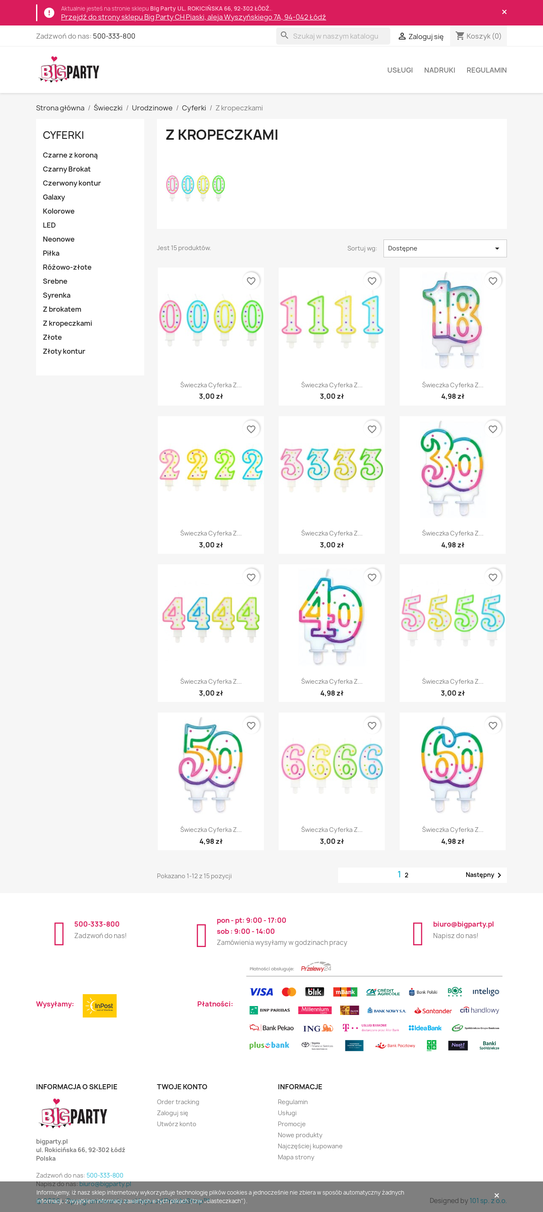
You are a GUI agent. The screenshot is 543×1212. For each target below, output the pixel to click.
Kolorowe (59, 211)
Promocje (292, 1124)
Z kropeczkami (67, 323)
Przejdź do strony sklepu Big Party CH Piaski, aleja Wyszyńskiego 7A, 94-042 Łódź (193, 17)
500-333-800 (114, 36)
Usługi (400, 70)
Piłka (51, 253)
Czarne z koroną (70, 155)
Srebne (55, 281)
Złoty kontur (64, 351)
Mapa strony (296, 1157)
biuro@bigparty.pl (463, 924)
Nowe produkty (300, 1135)
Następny (485, 875)
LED (49, 225)
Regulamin (487, 70)
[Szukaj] (333, 36)
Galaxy (54, 197)
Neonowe (59, 239)
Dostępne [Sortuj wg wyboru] (445, 248)
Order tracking (178, 1102)
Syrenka (56, 295)
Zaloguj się (172, 1113)
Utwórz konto (176, 1124)
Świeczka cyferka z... (211, 385)
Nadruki (439, 70)
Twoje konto (182, 1086)
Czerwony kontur (72, 183)
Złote (52, 337)
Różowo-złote (67, 267)
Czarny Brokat (67, 169)
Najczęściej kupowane (310, 1146)
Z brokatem (62, 309)
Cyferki (63, 135)
